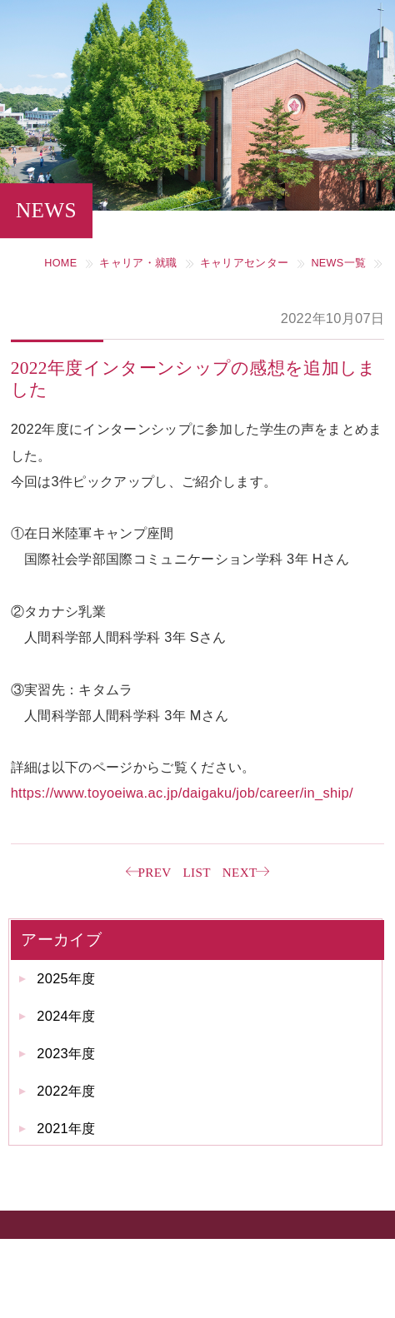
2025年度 (66, 978)
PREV (154, 872)
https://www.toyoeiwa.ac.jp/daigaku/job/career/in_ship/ (182, 792)
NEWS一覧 (338, 263)
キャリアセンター (244, 263)
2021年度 (66, 1128)
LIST (197, 872)
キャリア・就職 (138, 263)
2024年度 (66, 1015)
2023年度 (66, 1053)
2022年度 (66, 1090)
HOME (60, 263)
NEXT (240, 872)
